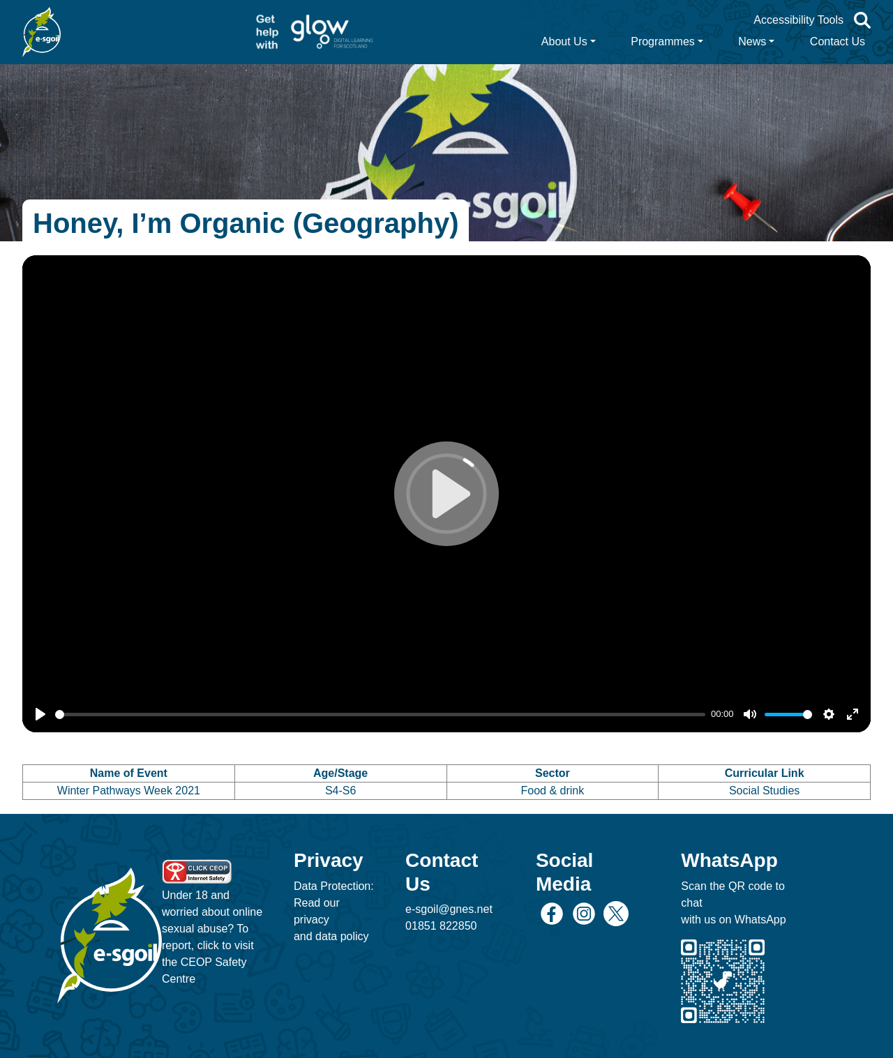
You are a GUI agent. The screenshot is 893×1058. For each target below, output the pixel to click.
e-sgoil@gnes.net (449, 909)
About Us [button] (564, 41)
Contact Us (837, 41)
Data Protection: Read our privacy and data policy (334, 911)
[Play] (40, 714)
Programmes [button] (663, 41)
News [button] (752, 41)
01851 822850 (440, 926)
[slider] (380, 714)
